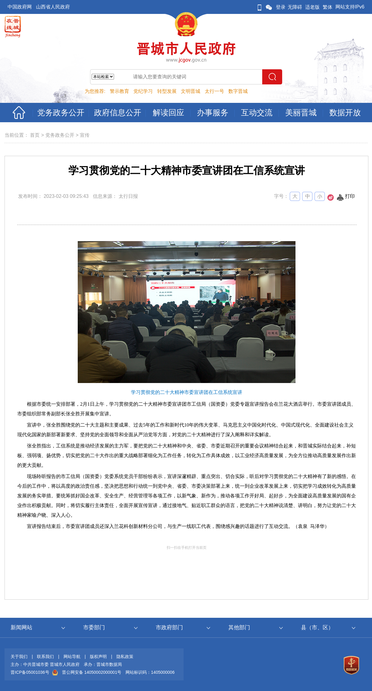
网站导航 (72, 656)
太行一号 (214, 91)
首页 (35, 135)
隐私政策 (124, 656)
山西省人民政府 (53, 6)
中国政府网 (20, 6)
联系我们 (45, 656)
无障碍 (295, 7)
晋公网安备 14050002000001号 (92, 672)
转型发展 (167, 91)
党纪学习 (143, 91)
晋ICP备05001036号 (30, 672)
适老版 (312, 7)
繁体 (327, 7)
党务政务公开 (59, 135)
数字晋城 (238, 91)
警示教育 (119, 91)
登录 (281, 7)
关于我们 (19, 656)
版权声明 (98, 656)
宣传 (85, 135)
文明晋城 (190, 91)
